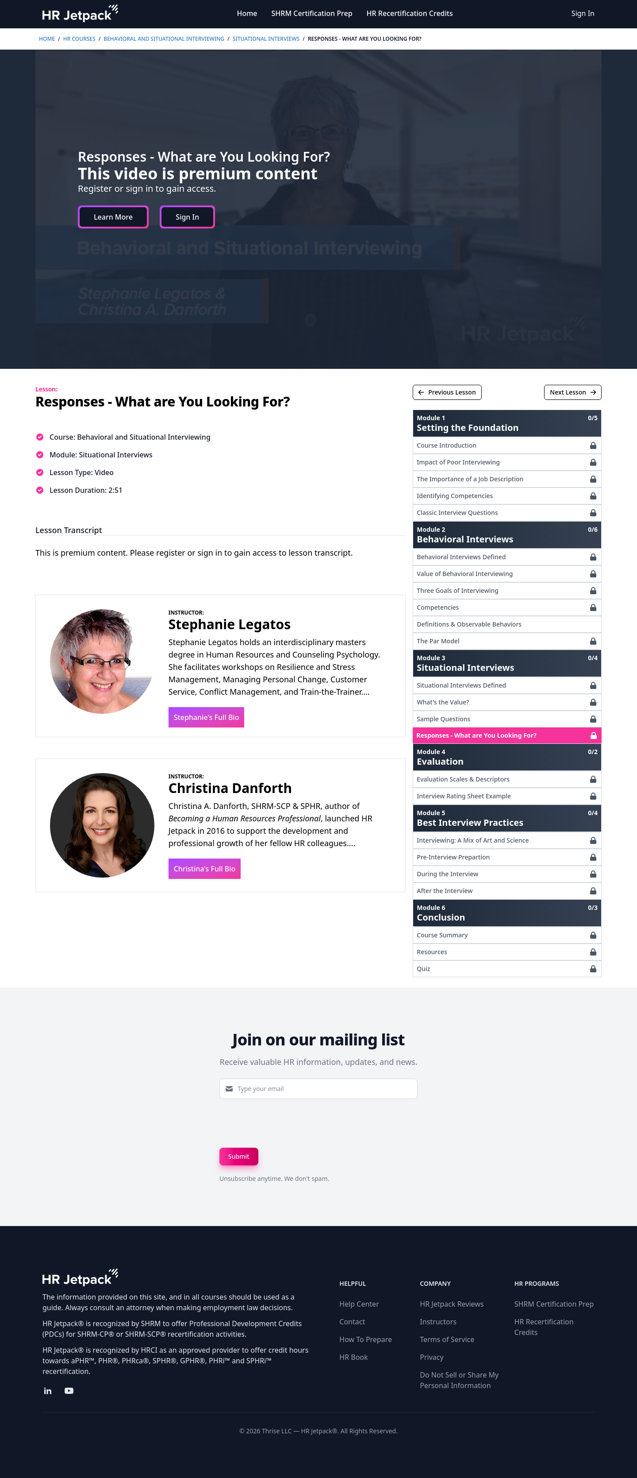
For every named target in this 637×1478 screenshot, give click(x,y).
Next (573, 392)
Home (247, 13)
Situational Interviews (266, 39)
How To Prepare (365, 1339)
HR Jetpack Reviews (452, 1304)
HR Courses (79, 39)
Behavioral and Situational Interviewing (164, 39)
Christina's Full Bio (205, 869)
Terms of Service (447, 1339)
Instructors (438, 1322)
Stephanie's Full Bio (206, 717)
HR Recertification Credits (410, 13)
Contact (352, 1322)
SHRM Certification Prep (312, 13)
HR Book (353, 1357)
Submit (238, 1156)
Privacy (431, 1357)
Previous (447, 392)
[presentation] (286, 1123)
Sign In (583, 13)
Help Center (359, 1304)
